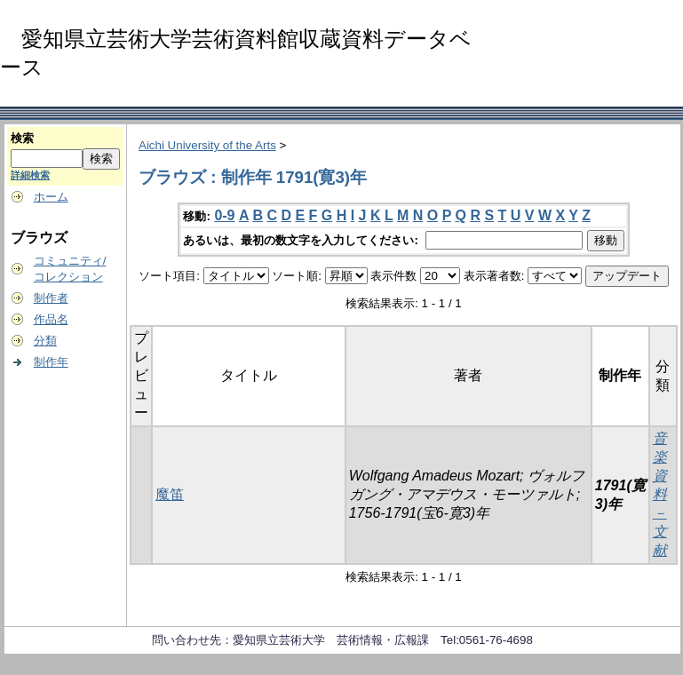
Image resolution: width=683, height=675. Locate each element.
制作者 (51, 298)
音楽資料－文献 (660, 494)
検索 (22, 138)
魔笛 (169, 494)
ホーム (51, 196)
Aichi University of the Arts (207, 145)
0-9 (224, 215)
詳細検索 (30, 175)
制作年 (51, 362)
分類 (45, 340)
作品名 (51, 319)
